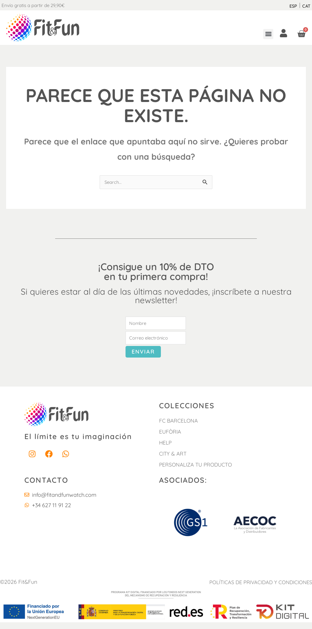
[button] (268, 34)
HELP (165, 449)
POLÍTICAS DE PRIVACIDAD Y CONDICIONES (263, 589)
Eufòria (170, 438)
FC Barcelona (179, 427)
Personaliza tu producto (198, 471)
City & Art (173, 460)
